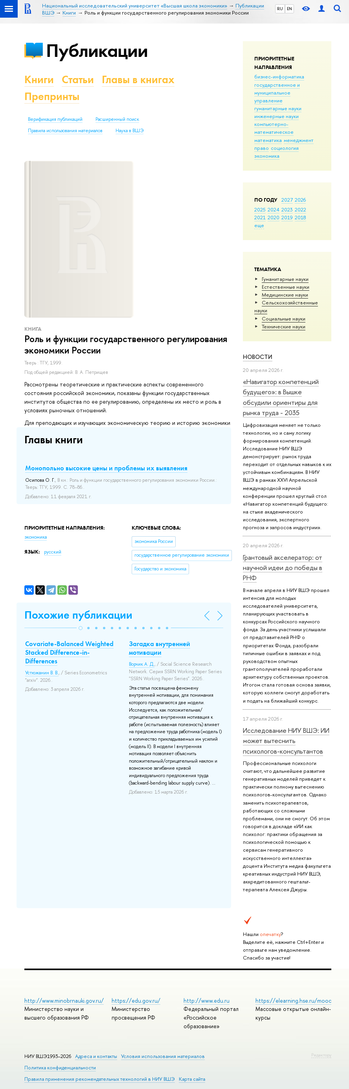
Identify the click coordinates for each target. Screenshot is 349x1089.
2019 (287, 217)
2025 (260, 209)
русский (52, 552)
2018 (300, 217)
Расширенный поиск (117, 119)
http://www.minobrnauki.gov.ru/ (64, 1000)
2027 (287, 199)
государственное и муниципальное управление (277, 92)
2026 (300, 199)
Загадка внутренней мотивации (159, 648)
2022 (300, 209)
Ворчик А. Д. (141, 664)
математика (268, 140)
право (261, 147)
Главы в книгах (138, 79)
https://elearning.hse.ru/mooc (293, 1000)
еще (259, 225)
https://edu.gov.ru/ (136, 1000)
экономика (266, 155)
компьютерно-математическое (274, 127)
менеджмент (299, 140)
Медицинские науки (285, 294)
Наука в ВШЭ (129, 130)
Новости (257, 357)
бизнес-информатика (279, 76)
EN (289, 8)
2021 (260, 217)
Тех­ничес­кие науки (283, 326)
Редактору (321, 1055)
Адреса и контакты (96, 1056)
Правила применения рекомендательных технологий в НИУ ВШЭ (99, 1079)
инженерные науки (276, 116)
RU (280, 8)
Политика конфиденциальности (60, 1067)
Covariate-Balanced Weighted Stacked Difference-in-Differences (69, 652)
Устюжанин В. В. (42, 673)
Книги (39, 79)
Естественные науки (285, 286)
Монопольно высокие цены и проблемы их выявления (106, 468)
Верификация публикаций (55, 119)
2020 (273, 217)
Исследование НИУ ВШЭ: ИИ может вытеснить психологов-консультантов (286, 741)
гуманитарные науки (277, 108)
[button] (80, 628)
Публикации (97, 50)
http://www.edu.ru (207, 1000)
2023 (287, 209)
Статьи (78, 79)
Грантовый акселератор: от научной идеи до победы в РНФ (282, 568)
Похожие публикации (78, 615)
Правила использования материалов (65, 130)
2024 (273, 209)
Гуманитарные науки (285, 278)
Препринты (51, 96)
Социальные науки (283, 318)
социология (285, 147)
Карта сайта (192, 1079)
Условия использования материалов (163, 1056)
